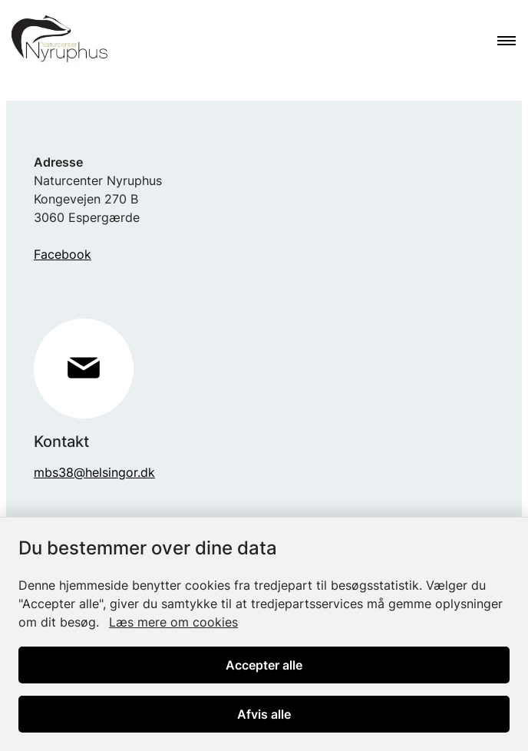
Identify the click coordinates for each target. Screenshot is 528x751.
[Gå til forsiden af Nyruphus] (54, 41)
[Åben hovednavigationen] (512, 41)
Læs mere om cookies (173, 622)
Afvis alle (264, 714)
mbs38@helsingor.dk (94, 472)
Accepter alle (264, 665)
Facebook (62, 254)
